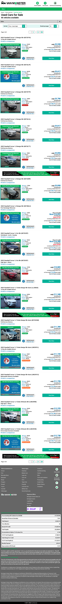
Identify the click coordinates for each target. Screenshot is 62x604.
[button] (51, 58)
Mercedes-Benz (5, 475)
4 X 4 (23, 479)
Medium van (25, 473)
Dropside (24, 484)
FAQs (38, 475)
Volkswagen (4, 491)
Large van (24, 475)
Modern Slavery (41, 484)
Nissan (2, 479)
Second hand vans (26, 491)
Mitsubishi (3, 477)
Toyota (2, 486)
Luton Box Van (25, 486)
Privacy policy (40, 479)
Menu (3, 9)
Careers (39, 473)
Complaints (40, 486)
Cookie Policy (40, 482)
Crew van (24, 477)
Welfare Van (25, 488)
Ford (2, 473)
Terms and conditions (42, 477)
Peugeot (3, 482)
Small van (24, 470)
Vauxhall (3, 488)
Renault (3, 484)
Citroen (3, 470)
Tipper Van (24, 482)
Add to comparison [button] (8, 41)
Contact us (39, 468)
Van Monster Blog (41, 470)
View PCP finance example (55, 51)
